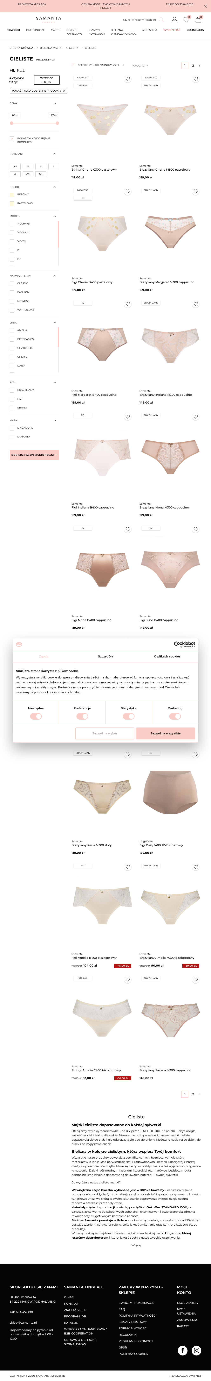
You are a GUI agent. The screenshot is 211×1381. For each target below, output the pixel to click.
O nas (69, 1297)
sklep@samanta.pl (23, 1322)
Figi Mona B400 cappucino (91, 620)
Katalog (71, 1323)
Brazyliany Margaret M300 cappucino (166, 282)
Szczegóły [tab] (105, 656)
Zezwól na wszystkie (166, 733)
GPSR (123, 1347)
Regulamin (128, 1335)
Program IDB (75, 1316)
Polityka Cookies (133, 1354)
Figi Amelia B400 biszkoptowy (94, 958)
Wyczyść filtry (47, 80)
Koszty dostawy (133, 1322)
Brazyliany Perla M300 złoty (92, 845)
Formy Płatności (133, 1328)
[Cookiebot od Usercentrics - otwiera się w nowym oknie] (177, 644)
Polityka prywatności (137, 1315)
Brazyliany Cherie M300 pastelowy (164, 169)
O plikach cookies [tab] (167, 656)
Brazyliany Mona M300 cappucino (164, 507)
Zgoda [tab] (43, 656)
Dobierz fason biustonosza (34, 454)
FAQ (122, 1309)
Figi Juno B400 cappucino (158, 620)
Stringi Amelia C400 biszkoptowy (96, 1070)
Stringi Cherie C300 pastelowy (94, 169)
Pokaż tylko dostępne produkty (38, 90)
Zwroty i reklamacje (136, 1303)
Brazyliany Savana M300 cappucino (165, 1070)
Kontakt (71, 1303)
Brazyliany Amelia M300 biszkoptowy (166, 958)
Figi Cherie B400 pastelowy (92, 282)
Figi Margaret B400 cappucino (94, 395)
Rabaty (183, 1326)
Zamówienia (187, 1320)
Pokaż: (136, 65)
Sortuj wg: (86, 64)
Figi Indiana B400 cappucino (93, 507)
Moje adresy (187, 1303)
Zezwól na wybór (105, 733)
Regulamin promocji (136, 1341)
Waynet (195, 1376)
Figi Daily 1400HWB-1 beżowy (161, 845)
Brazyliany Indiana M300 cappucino (165, 395)
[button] (205, 6)
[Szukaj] (142, 19)
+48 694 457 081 (21, 1312)
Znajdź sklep (75, 1310)
